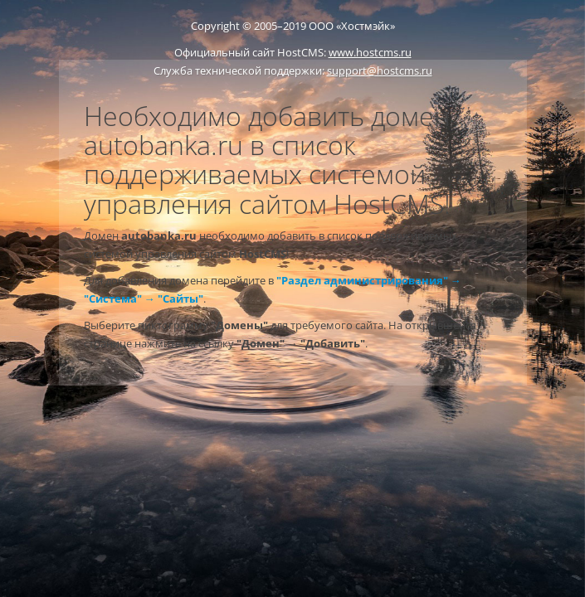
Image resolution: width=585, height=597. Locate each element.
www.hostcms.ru (370, 52)
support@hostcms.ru (379, 70)
